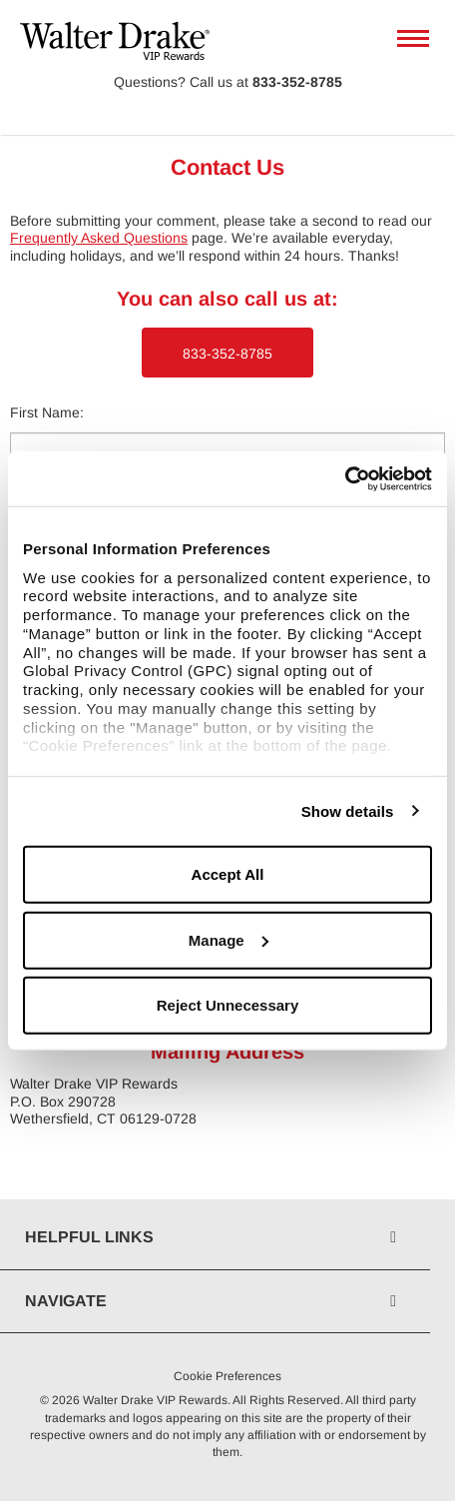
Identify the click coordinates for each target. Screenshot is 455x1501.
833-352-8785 (297, 82)
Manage (228, 939)
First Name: (47, 412)
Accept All (228, 874)
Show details (347, 810)
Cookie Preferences (227, 1376)
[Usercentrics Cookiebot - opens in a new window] (344, 478)
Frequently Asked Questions (99, 238)
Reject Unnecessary (228, 1005)
